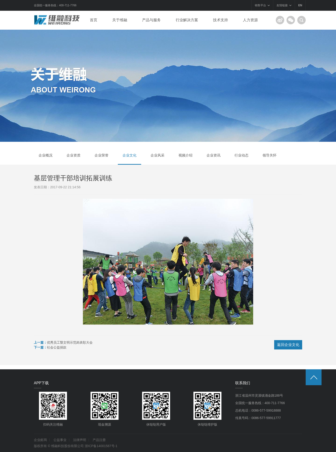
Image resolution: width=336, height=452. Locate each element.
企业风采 (157, 155)
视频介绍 (185, 155)
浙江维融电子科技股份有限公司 (58, 20)
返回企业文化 (288, 345)
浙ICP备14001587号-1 (101, 446)
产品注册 (99, 440)
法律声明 (79, 440)
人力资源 (250, 20)
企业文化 (129, 155)
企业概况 (45, 155)
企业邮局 (40, 440)
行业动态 (241, 155)
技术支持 (220, 20)
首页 (93, 20)
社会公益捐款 (56, 347)
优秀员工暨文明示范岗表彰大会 (70, 342)
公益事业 (59, 440)
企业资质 (73, 155)
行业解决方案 (187, 20)
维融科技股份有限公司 (67, 446)
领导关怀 (269, 155)
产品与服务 (151, 20)
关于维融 (119, 20)
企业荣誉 (101, 155)
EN (300, 5)
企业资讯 (213, 155)
